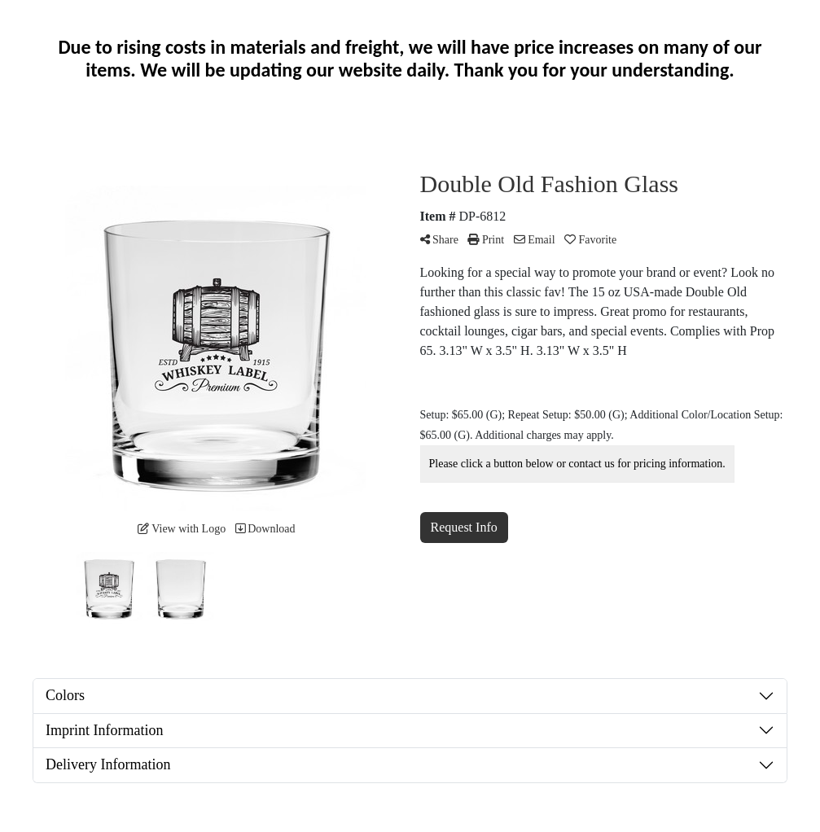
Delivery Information (108, 764)
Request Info (464, 527)
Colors (65, 695)
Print (485, 240)
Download (265, 529)
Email (534, 240)
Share (439, 240)
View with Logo (182, 529)
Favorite (590, 240)
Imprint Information (104, 730)
